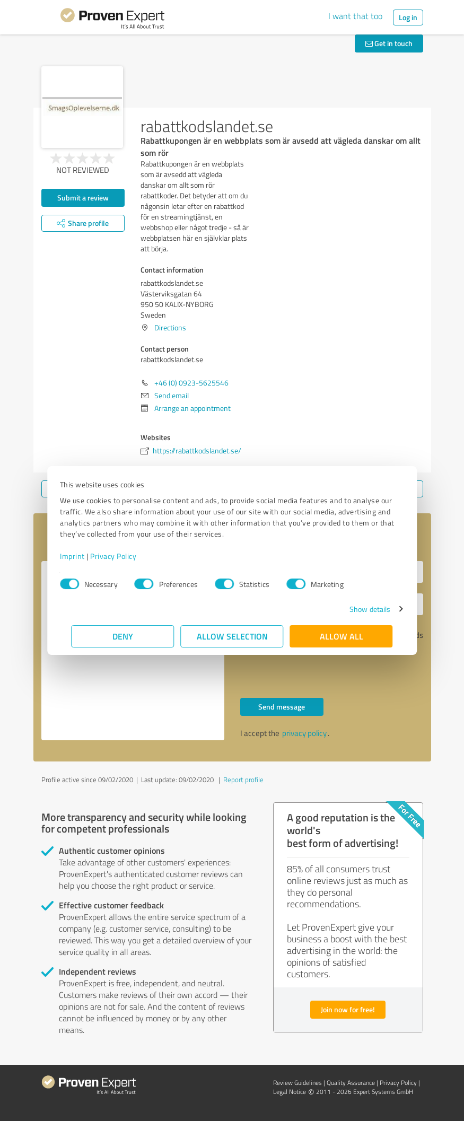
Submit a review (83, 197)
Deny (122, 636)
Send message (281, 707)
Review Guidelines (297, 1082)
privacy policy (304, 733)
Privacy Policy (125, 556)
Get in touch (389, 43)
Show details (358, 609)
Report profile (243, 779)
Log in (408, 17)
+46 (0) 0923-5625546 (191, 383)
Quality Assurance (351, 1082)
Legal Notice (289, 1091)
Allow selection (232, 636)
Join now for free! (348, 1009)
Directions (170, 327)
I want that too (355, 16)
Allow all (341, 636)
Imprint (84, 556)
